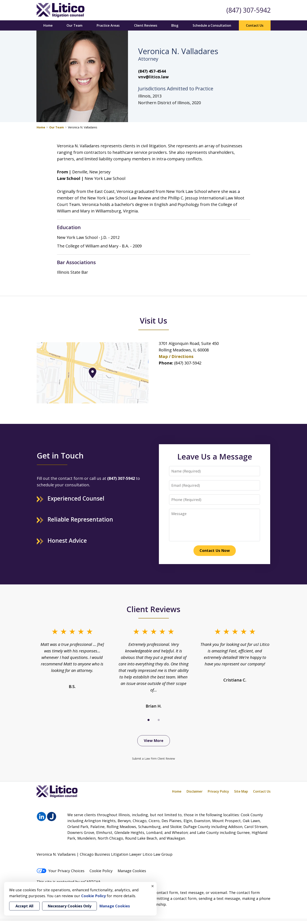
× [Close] (152, 886)
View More (153, 740)
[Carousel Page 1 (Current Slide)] (148, 720)
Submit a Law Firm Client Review (153, 758)
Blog (174, 25)
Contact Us (254, 25)
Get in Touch (60, 455)
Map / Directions (176, 356)
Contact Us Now (215, 550)
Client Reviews (145, 25)
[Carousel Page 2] (159, 720)
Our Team (74, 25)
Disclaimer (195, 791)
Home (48, 25)
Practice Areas (108, 25)
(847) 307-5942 (248, 10)
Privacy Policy (218, 791)
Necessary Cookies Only (69, 905)
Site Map (241, 791)
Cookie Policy (101, 870)
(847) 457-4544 (152, 71)
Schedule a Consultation (212, 25)
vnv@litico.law (153, 77)
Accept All (24, 905)
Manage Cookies (132, 870)
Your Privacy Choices (60, 870)
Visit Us (153, 320)
